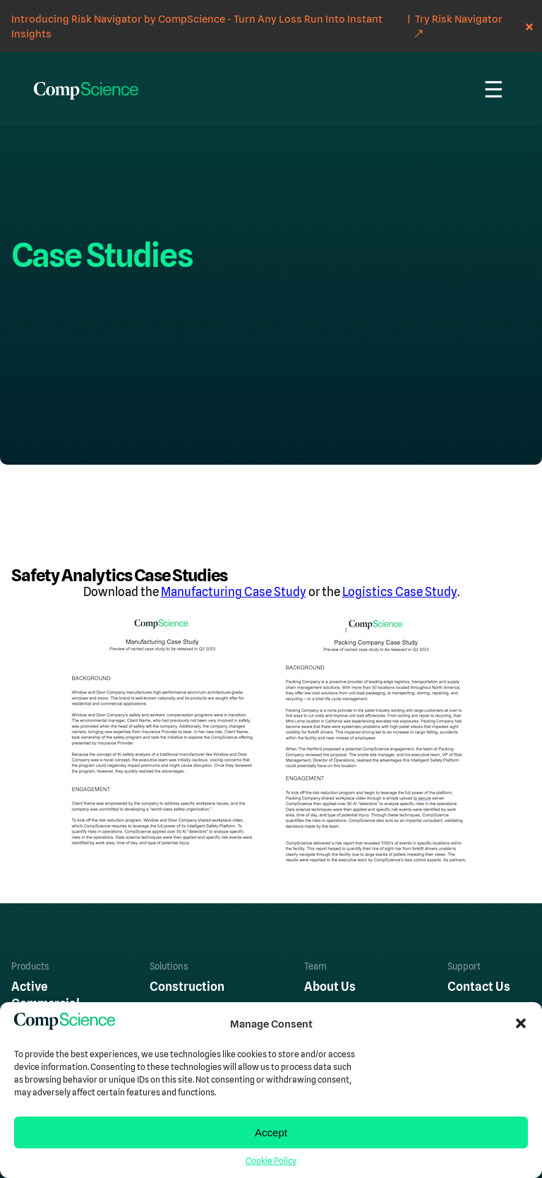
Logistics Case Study (399, 592)
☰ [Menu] (493, 89)
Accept (271, 1132)
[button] (521, 1023)
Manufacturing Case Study (233, 592)
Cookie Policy (271, 1161)
